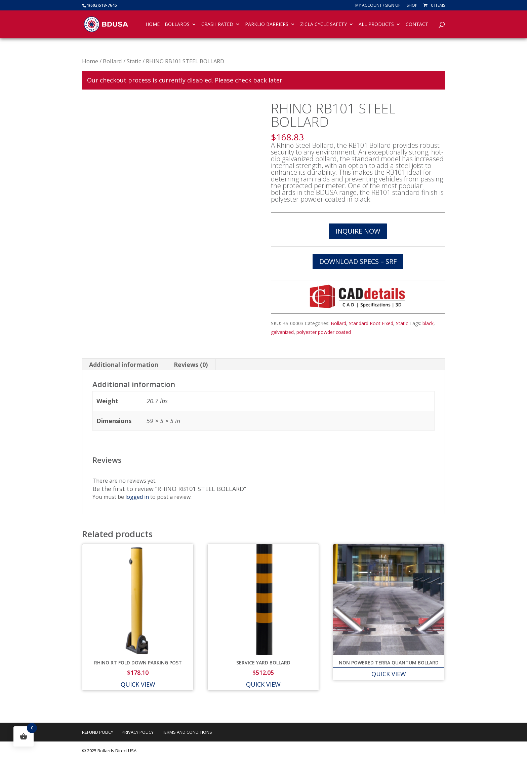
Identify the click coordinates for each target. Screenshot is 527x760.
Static (134, 61)
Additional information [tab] (123, 364)
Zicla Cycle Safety (323, 24)
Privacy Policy (138, 732)
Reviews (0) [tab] (191, 364)
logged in (137, 496)
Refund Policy (97, 732)
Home (153, 24)
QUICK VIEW (138, 684)
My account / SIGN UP (378, 5)
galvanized (282, 332)
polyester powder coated (323, 332)
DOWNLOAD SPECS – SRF (358, 261)
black (428, 323)
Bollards (177, 24)
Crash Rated (217, 24)
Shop (412, 5)
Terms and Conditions (187, 732)
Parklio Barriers (266, 24)
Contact (417, 24)
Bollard (112, 61)
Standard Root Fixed (371, 323)
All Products (376, 24)
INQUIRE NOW (357, 231)
